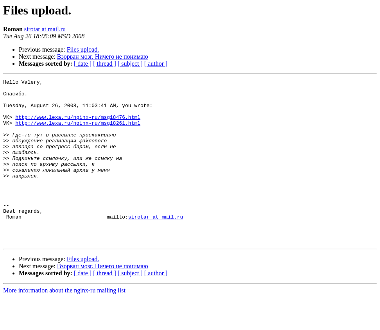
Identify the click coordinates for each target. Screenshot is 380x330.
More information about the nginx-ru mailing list (64, 323)
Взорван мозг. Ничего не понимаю (102, 56)
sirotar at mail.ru (45, 29)
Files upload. (83, 49)
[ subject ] (130, 63)
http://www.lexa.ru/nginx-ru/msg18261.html (77, 132)
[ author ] (156, 63)
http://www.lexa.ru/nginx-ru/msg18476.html (77, 125)
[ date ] (82, 63)
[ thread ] (104, 63)
